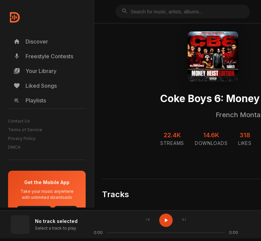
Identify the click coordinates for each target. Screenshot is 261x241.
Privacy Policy (22, 138)
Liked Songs (35, 85)
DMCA (14, 147)
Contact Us (19, 121)
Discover (30, 41)
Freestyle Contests (43, 56)
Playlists (29, 100)
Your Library (34, 71)
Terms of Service (25, 129)
